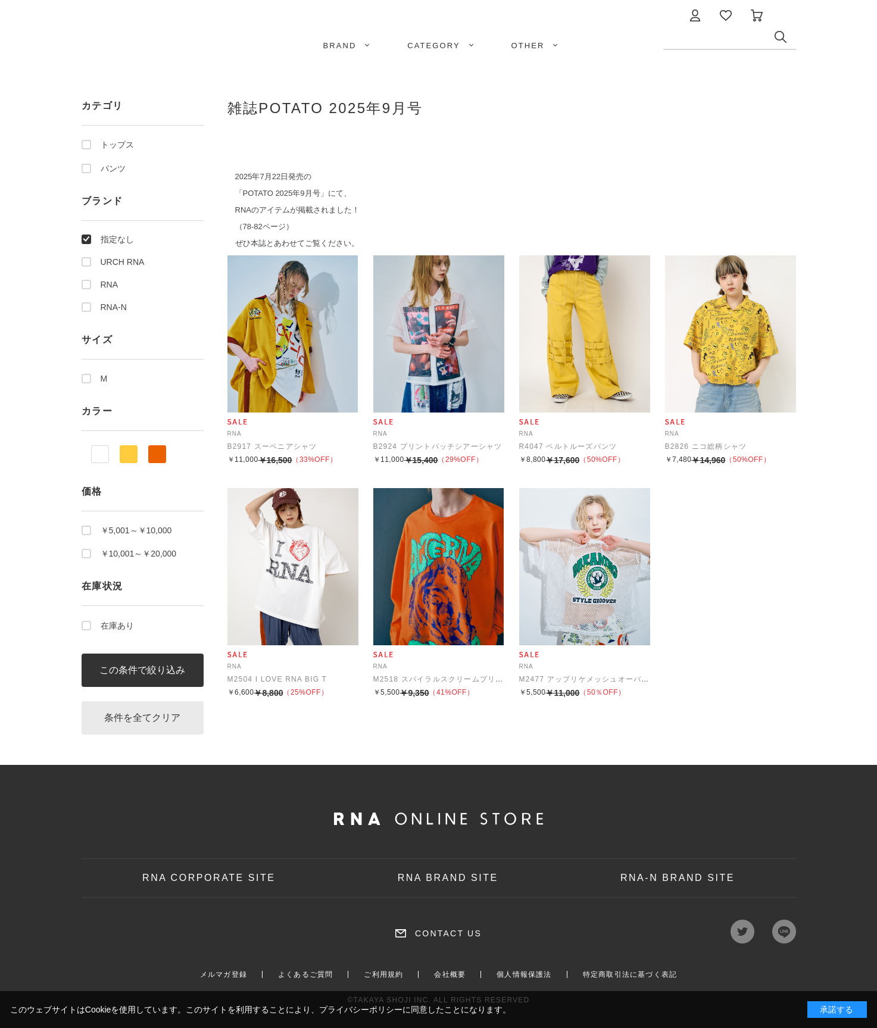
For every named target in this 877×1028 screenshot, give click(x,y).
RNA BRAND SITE (448, 878)
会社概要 (450, 974)
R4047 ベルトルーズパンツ (568, 446)
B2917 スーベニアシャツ (272, 446)
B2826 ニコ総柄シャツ (706, 446)
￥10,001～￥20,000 (139, 553)
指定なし (117, 239)
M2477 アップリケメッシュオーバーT (586, 679)
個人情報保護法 (524, 974)
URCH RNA (123, 262)
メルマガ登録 (223, 974)
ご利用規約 (383, 974)
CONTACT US (448, 933)
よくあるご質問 (305, 974)
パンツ (113, 168)
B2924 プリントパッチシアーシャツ (438, 446)
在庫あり (117, 625)
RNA (109, 284)
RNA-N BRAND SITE (677, 878)
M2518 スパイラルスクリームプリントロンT (452, 679)
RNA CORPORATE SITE (209, 878)
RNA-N (114, 307)
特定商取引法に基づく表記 (630, 974)
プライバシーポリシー (360, 1009)
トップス (117, 144)
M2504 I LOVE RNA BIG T (277, 679)
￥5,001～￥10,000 (136, 530)
